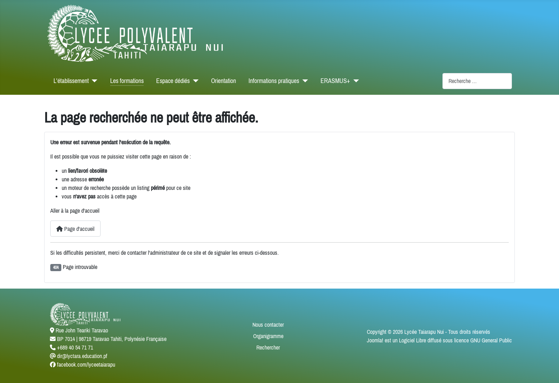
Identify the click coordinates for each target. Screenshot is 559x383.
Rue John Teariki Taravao (82, 330)
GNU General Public (491, 340)
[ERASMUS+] (354, 81)
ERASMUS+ (335, 80)
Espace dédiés (173, 80)
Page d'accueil (75, 229)
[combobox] (477, 81)
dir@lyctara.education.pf (82, 356)
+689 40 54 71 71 (75, 347)
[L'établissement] (93, 81)
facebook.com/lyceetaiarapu (86, 364)
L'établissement (71, 80)
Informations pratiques (273, 80)
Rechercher (268, 347)
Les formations (127, 80)
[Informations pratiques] (303, 81)
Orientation (223, 80)
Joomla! (375, 340)
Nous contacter (268, 324)
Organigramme (268, 336)
